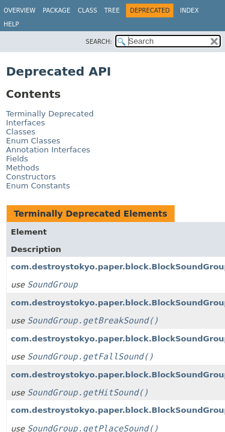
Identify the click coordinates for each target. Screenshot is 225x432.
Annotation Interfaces (48, 149)
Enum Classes (33, 140)
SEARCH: (99, 41)
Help (11, 24)
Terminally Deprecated (50, 113)
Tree (112, 10)
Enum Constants (38, 185)
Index (189, 10)
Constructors (31, 176)
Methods (23, 167)
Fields (17, 158)
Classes (20, 131)
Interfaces (25, 122)
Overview (19, 10)
